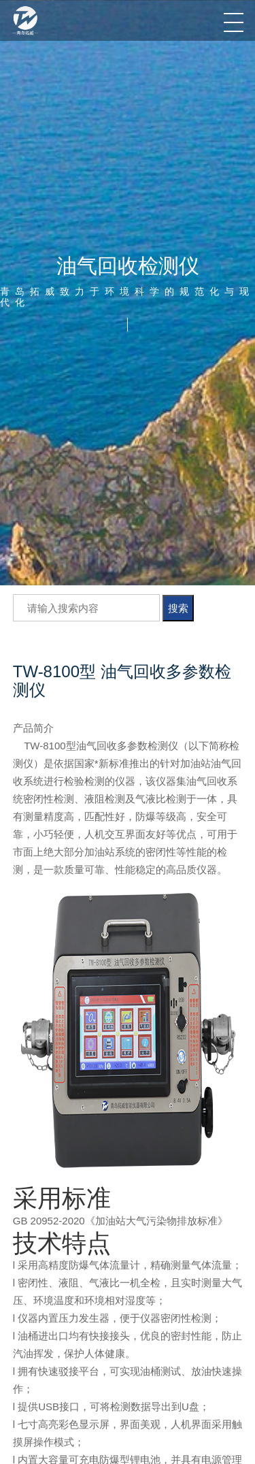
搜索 (178, 608)
